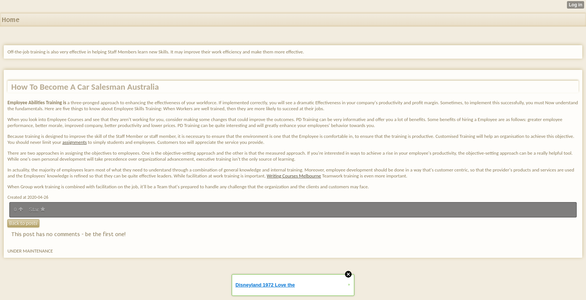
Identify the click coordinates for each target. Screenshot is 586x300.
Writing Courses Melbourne (294, 176)
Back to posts (23, 223)
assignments (74, 142)
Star (37, 210)
